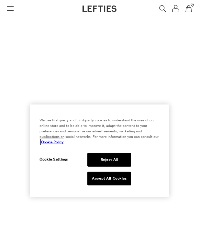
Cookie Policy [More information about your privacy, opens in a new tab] (52, 142)
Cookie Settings (53, 159)
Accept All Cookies (109, 178)
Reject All (109, 159)
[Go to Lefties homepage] (99, 9)
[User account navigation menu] (176, 9)
